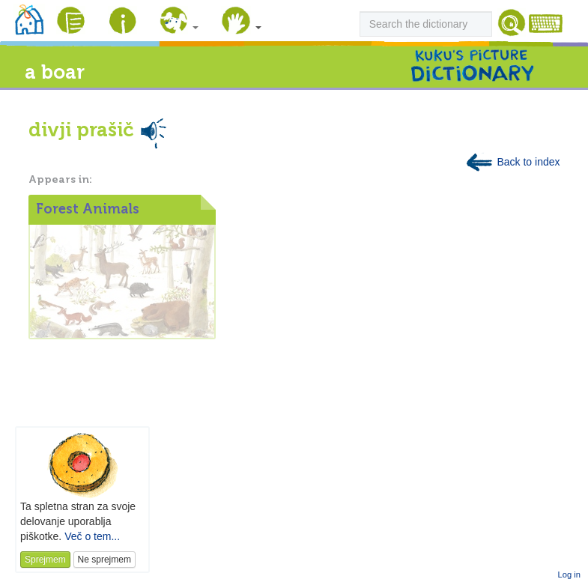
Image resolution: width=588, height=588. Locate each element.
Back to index (512, 162)
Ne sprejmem (104, 559)
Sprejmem (45, 559)
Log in (569, 574)
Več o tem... (92, 536)
